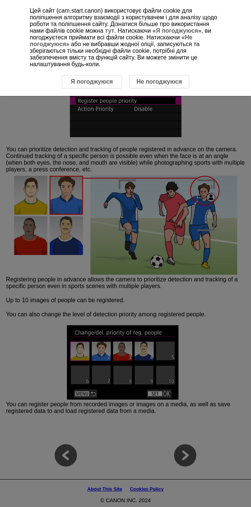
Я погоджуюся (177, 31)
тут (109, 31)
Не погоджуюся (159, 81)
